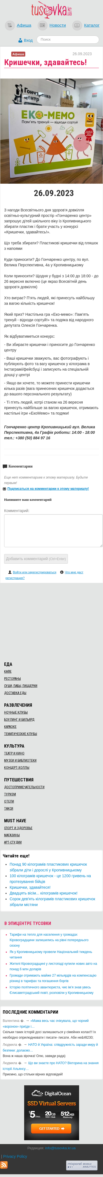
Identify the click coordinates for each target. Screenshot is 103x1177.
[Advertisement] (51, 621)
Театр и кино (14, 753)
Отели (9, 801)
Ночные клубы (16, 712)
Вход (28, 40)
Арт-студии (13, 842)
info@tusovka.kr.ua (60, 1148)
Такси (8, 808)
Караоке (10, 727)
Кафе (8, 671)
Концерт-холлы (16, 768)
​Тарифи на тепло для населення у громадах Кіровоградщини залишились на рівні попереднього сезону (49, 940)
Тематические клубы (20, 734)
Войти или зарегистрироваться (34, 572)
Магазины (12, 835)
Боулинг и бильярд (19, 720)
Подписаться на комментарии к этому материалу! (48, 489)
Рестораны (12, 679)
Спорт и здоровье (18, 828)
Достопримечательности (24, 787)
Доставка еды (15, 693)
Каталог (91, 25)
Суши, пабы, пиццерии (20, 686)
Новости (57, 25)
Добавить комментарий (36, 559)
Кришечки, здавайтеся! (30, 887)
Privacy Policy (15, 1156)
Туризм (10, 794)
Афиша (24, 25)
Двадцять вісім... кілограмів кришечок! (43, 893)
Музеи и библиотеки (20, 760)
